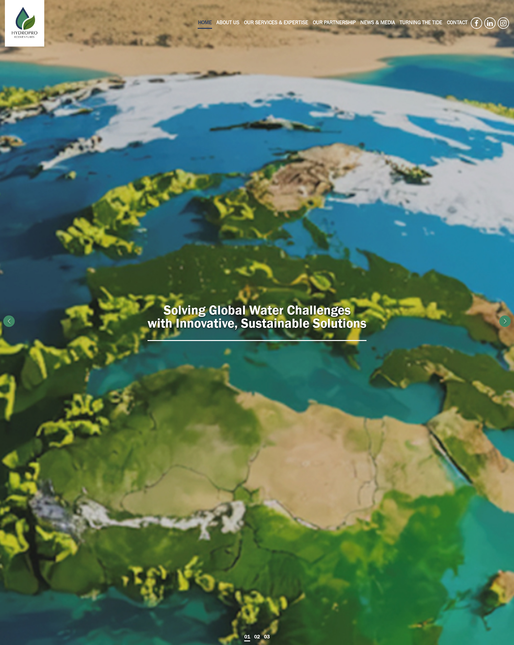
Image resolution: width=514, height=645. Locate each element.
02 (257, 637)
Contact (457, 23)
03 (267, 637)
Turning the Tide (421, 23)
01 (247, 637)
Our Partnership (334, 23)
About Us (227, 23)
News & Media (377, 23)
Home (205, 23)
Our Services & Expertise (276, 23)
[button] (505, 321)
